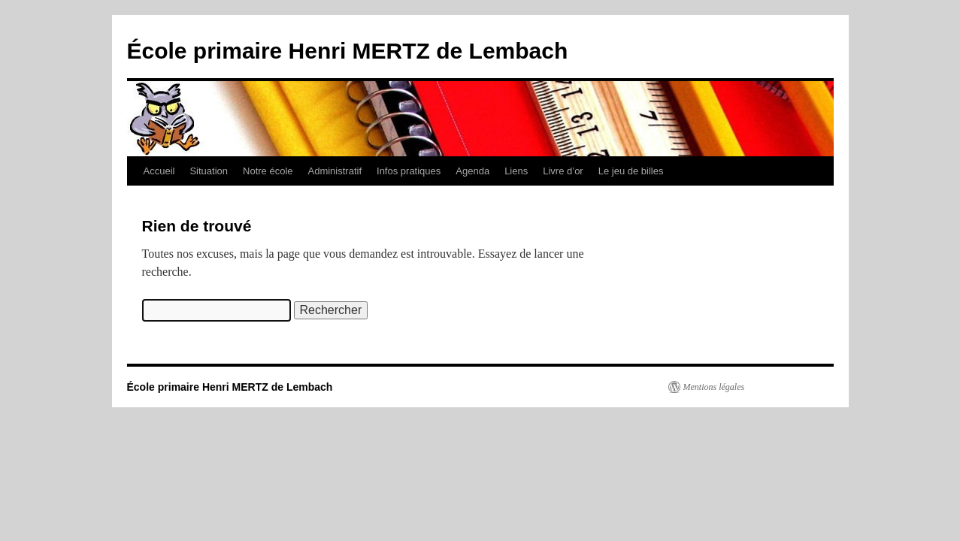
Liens (516, 171)
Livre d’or (563, 171)
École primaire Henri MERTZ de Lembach (347, 50)
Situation (208, 171)
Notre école (267, 171)
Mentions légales (714, 387)
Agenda (472, 171)
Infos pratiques (409, 171)
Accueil (159, 171)
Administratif (335, 171)
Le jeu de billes (631, 171)
